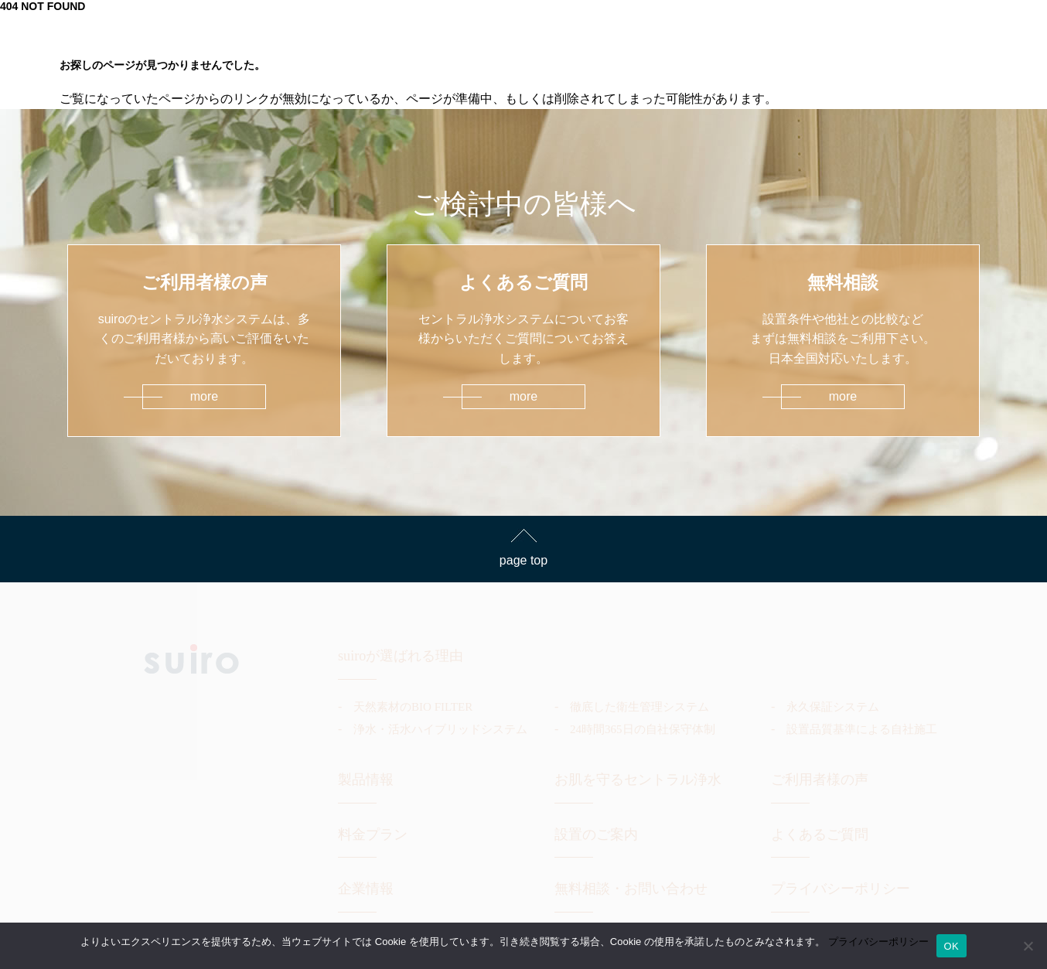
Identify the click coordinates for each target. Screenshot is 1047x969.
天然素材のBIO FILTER (412, 707)
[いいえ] (1027, 946)
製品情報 (366, 779)
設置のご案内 (596, 834)
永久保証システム (832, 707)
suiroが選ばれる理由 (400, 656)
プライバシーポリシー (840, 888)
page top (523, 560)
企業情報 (366, 888)
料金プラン (373, 834)
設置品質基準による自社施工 (861, 729)
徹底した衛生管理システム (639, 707)
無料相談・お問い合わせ (631, 888)
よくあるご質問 (819, 834)
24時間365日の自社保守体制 (642, 729)
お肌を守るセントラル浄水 (637, 779)
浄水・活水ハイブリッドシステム (440, 729)
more (204, 396)
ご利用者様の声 (819, 779)
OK (951, 946)
